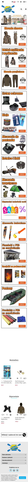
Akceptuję (22, 477)
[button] (25, 2)
